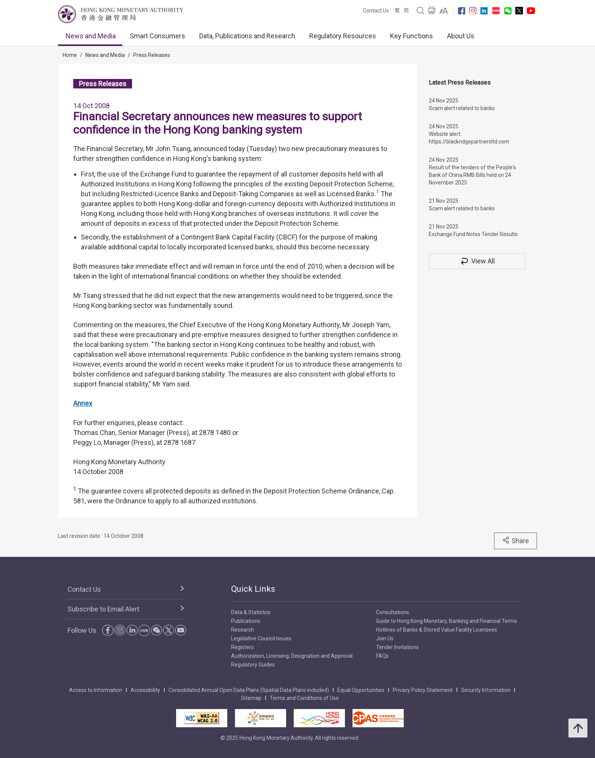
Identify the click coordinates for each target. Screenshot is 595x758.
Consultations (392, 612)
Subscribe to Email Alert (103, 609)
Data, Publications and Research (247, 36)
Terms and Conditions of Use (304, 698)
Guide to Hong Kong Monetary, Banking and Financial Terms (446, 621)
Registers (242, 647)
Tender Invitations (397, 647)
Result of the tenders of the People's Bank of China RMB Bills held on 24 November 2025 (472, 175)
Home (70, 55)
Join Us (385, 638)
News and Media (91, 36)
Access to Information (95, 690)
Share (515, 540)
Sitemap (251, 698)
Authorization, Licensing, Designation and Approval (292, 656)
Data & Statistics (251, 612)
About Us (460, 36)
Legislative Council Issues (261, 638)
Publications (245, 621)
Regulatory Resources (342, 36)
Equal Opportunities (360, 690)
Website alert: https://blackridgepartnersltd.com (469, 138)
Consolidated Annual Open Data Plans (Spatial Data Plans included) (248, 690)
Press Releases (151, 55)
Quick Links (253, 589)
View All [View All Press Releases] (477, 261)
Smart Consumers (157, 36)
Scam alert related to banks (462, 108)
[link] (443, 10)
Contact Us (376, 11)
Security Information (485, 690)
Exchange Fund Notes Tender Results (473, 234)
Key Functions (411, 36)
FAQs (382, 656)
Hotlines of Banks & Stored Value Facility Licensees (436, 630)
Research (242, 630)
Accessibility (145, 690)
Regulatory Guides (253, 665)
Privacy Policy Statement (423, 690)
